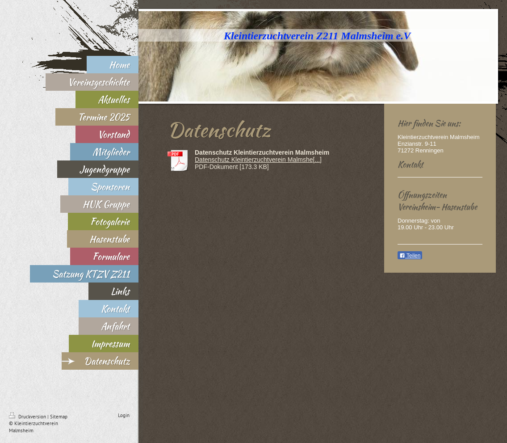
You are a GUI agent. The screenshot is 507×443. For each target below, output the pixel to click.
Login (124, 415)
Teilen (409, 256)
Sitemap (58, 416)
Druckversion (28, 416)
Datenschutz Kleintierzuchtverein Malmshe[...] (258, 159)
